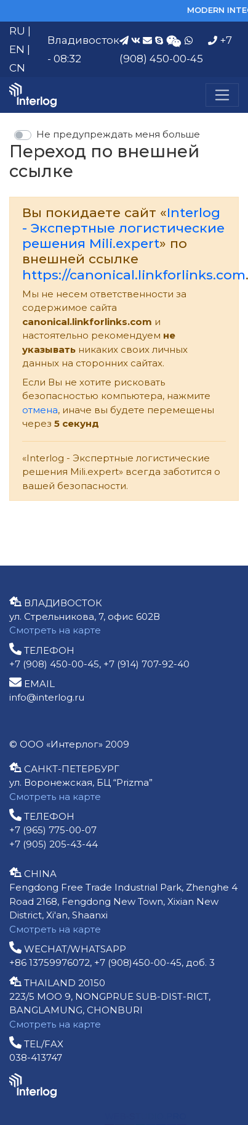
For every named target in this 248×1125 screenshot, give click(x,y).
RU (17, 31)
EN (17, 49)
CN (17, 68)
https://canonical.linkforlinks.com (134, 274)
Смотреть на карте (55, 630)
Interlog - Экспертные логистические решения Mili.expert (123, 228)
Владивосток (83, 40)
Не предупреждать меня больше (118, 134)
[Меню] (222, 95)
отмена (40, 410)
